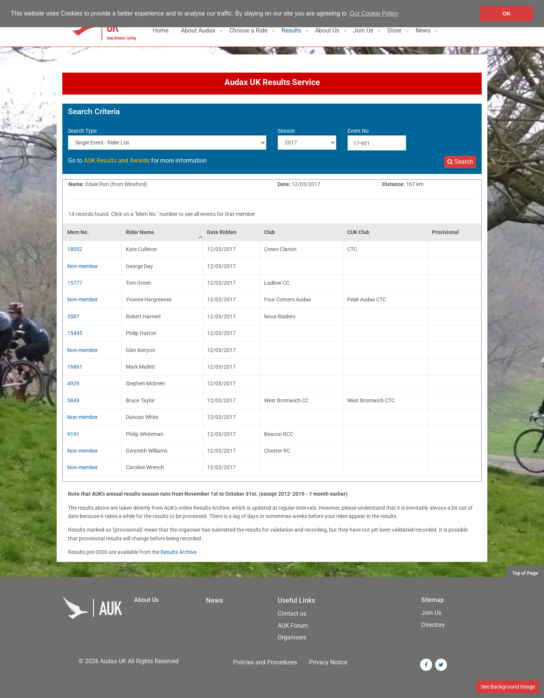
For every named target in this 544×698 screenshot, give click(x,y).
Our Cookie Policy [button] (374, 13)
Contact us (292, 613)
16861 (74, 367)
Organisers (292, 637)
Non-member (82, 266)
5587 (73, 316)
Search (460, 161)
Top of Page (525, 573)
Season (286, 131)
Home (160, 30)
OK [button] (506, 14)
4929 (73, 383)
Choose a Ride (249, 30)
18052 (74, 249)
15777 (74, 283)
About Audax (199, 30)
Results (292, 30)
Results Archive (178, 552)
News (424, 30)
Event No (358, 131)
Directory (433, 624)
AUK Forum (293, 625)
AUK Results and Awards (117, 160)
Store (395, 30)
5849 (73, 400)
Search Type (82, 131)
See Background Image (508, 687)
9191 (73, 434)
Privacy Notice (328, 662)
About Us (328, 30)
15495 (74, 333)
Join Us (364, 30)
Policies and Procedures (265, 662)
